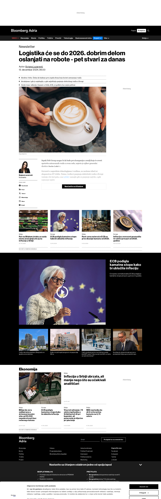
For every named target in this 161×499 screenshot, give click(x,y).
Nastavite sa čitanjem (74, 186)
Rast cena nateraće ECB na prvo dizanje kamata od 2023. (96, 238)
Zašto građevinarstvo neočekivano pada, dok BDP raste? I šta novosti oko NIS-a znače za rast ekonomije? (96, 354)
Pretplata (141, 31)
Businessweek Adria (83, 38)
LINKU (66, 177)
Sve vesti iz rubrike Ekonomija (28, 249)
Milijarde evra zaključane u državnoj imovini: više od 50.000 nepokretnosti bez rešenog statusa (27, 415)
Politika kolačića (85, 457)
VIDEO (15, 38)
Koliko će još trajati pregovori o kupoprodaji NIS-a (64, 353)
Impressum (84, 454)
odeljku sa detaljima (98, 490)
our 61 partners (36, 472)
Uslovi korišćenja (86, 448)
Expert (97, 38)
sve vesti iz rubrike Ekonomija (28, 429)
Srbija (21, 234)
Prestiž (58, 38)
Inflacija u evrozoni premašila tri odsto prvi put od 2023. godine (127, 239)
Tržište (50, 38)
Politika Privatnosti (86, 451)
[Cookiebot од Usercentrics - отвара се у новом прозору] (13, 495)
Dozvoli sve (144, 470)
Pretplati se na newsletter (113, 440)
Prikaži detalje (32, 495)
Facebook (114, 451)
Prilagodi (143, 476)
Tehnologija (68, 38)
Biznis (33, 38)
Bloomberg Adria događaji (58, 454)
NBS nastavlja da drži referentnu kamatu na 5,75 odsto (94, 413)
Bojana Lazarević (34, 66)
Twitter (113, 457)
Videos (52, 448)
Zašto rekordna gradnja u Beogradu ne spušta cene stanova (31, 353)
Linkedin (114, 460)
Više (106, 38)
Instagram (114, 454)
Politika (42, 38)
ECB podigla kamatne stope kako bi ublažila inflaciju (63, 238)
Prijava (133, 31)
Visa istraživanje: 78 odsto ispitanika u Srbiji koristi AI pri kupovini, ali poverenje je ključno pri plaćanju (73, 415)
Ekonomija (25, 38)
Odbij (144, 482)
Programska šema (56, 451)
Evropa (52, 234)
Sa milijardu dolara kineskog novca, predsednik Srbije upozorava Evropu (124, 353)
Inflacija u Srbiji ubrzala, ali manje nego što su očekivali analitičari (85, 380)
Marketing (83, 460)
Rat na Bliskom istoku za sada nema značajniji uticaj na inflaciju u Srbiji (33, 239)
